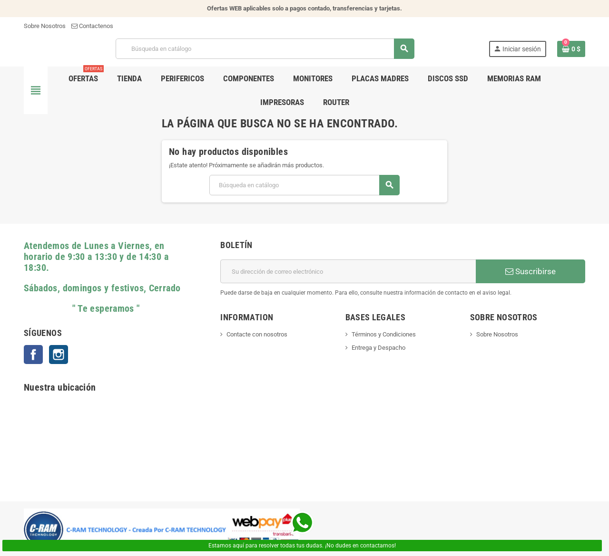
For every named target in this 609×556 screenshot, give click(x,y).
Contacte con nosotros (256, 334)
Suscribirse (530, 271)
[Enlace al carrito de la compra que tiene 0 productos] (571, 49)
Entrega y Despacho (378, 347)
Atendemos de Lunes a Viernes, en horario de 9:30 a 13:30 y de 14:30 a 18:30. (96, 256)
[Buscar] (265, 48)
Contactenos (92, 25)
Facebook (33, 354)
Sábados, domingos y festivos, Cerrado (102, 288)
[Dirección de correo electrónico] (348, 271)
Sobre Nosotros (45, 25)
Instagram (58, 354)
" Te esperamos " (82, 308)
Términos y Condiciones (384, 334)
